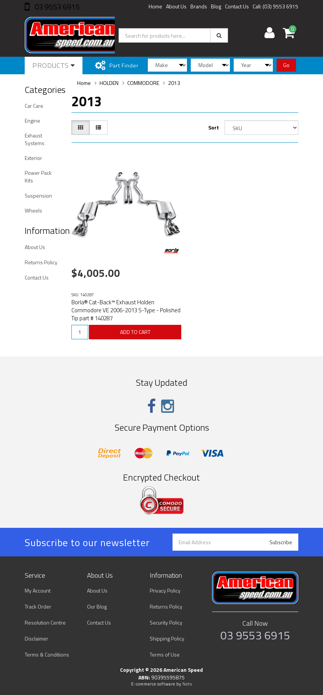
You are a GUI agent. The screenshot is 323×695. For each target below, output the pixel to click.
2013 (174, 83)
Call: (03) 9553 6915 (275, 6)
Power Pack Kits (38, 176)
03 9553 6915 (56, 7)
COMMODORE (143, 83)
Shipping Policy (167, 638)
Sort (213, 127)
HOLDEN (109, 83)
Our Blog (97, 606)
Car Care (34, 106)
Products (53, 65)
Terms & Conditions (47, 654)
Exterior (33, 158)
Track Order (38, 606)
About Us (176, 6)
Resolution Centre (45, 622)
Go (286, 65)
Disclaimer (36, 638)
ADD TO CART (135, 332)
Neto (187, 684)
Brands (198, 6)
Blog (216, 6)
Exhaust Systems (34, 139)
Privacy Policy (165, 590)
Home (155, 6)
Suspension (38, 196)
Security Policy (166, 622)
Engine (32, 121)
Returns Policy (41, 262)
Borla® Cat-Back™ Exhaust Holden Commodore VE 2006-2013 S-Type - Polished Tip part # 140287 (125, 310)
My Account (38, 590)
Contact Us (237, 6)
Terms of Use (165, 654)
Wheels (33, 210)
